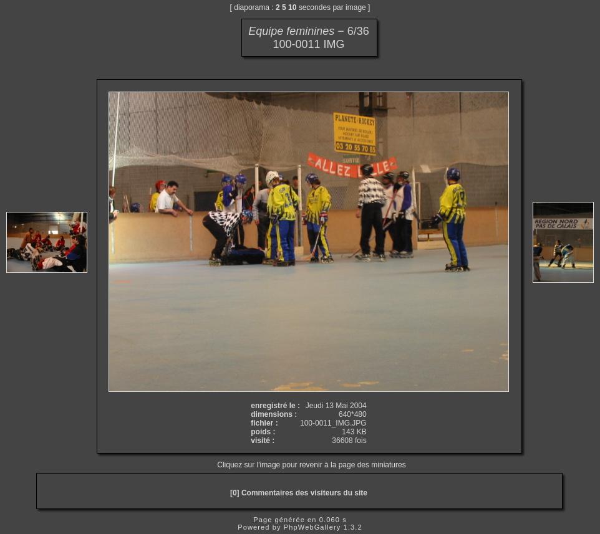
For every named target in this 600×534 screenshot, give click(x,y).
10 (292, 7)
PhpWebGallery (312, 527)
